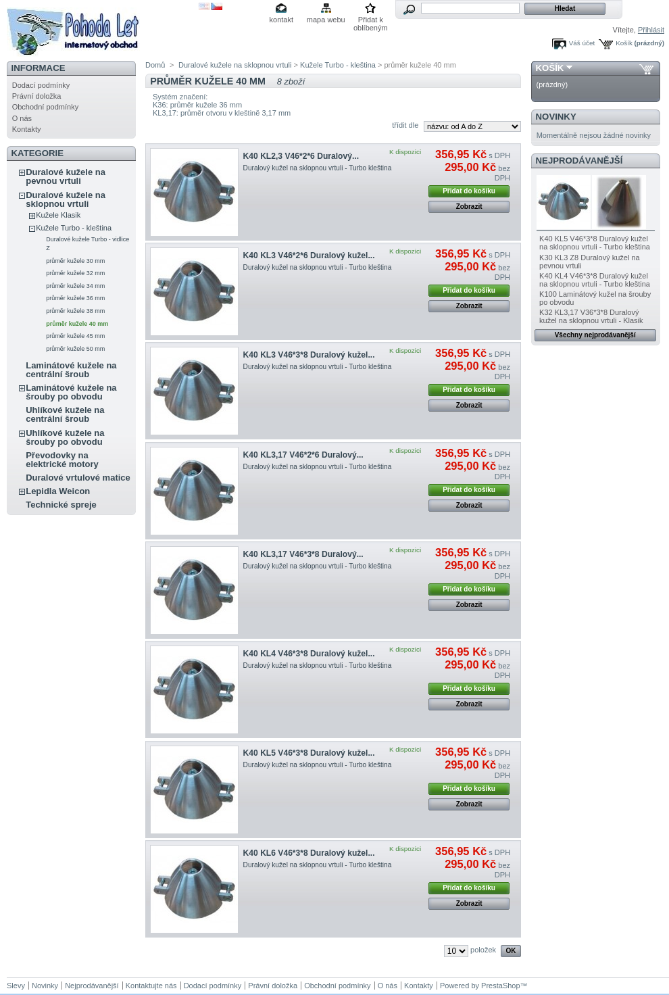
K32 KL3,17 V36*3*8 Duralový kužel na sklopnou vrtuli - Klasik (591, 316)
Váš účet (582, 43)
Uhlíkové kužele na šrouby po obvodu (65, 437)
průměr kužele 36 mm (75, 298)
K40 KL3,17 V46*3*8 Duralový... (303, 554)
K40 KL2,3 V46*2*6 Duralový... (301, 156)
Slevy (16, 985)
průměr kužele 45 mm (75, 336)
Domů (155, 65)
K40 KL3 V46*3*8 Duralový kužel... (309, 355)
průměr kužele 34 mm (75, 286)
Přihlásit (651, 30)
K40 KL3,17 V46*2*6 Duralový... (303, 455)
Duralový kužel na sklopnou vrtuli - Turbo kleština (317, 168)
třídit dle (405, 125)
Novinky (556, 117)
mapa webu (326, 20)
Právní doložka (36, 96)
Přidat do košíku (469, 191)
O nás (22, 118)
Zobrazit (469, 206)
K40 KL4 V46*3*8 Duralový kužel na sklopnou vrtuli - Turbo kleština (594, 280)
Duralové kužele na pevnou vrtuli (65, 176)
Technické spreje (61, 505)
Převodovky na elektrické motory (62, 459)
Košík (624, 43)
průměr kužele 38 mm (75, 311)
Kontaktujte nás (151, 985)
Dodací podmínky (41, 85)
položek (483, 950)
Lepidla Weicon (58, 491)
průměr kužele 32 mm (75, 273)
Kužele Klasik (58, 215)
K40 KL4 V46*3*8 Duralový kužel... (309, 653)
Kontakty (26, 129)
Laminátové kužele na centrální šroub (71, 369)
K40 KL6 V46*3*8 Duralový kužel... (309, 853)
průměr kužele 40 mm (77, 323)
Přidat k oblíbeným (370, 21)
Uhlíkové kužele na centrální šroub (65, 414)
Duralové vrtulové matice (78, 477)
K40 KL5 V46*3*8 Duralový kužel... (309, 753)
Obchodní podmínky (45, 107)
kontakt (281, 20)
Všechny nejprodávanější (595, 335)
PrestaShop (500, 985)
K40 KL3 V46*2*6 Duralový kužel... (309, 255)
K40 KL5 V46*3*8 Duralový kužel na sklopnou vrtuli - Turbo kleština (594, 243)
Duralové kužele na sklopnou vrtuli (65, 199)
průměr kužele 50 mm (75, 348)
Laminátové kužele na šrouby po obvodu (71, 392)
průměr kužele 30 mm (75, 261)
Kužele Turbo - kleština (74, 228)
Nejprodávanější (579, 160)
